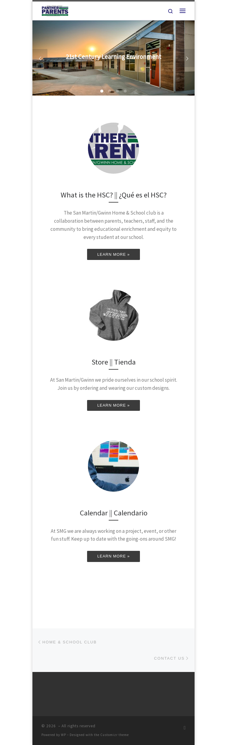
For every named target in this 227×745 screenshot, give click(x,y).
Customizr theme (114, 735)
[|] (54, 10)
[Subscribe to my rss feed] (185, 727)
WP (63, 735)
